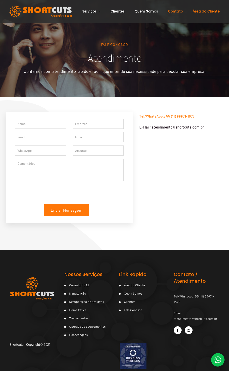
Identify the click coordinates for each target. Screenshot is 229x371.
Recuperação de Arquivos (86, 302)
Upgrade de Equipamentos (87, 327)
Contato (175, 11)
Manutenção (77, 293)
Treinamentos (78, 318)
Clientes (117, 11)
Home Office (77, 310)
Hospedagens (78, 335)
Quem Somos (146, 11)
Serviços (89, 11)
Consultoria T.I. (79, 285)
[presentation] (69, 195)
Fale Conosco (133, 310)
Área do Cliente (134, 285)
